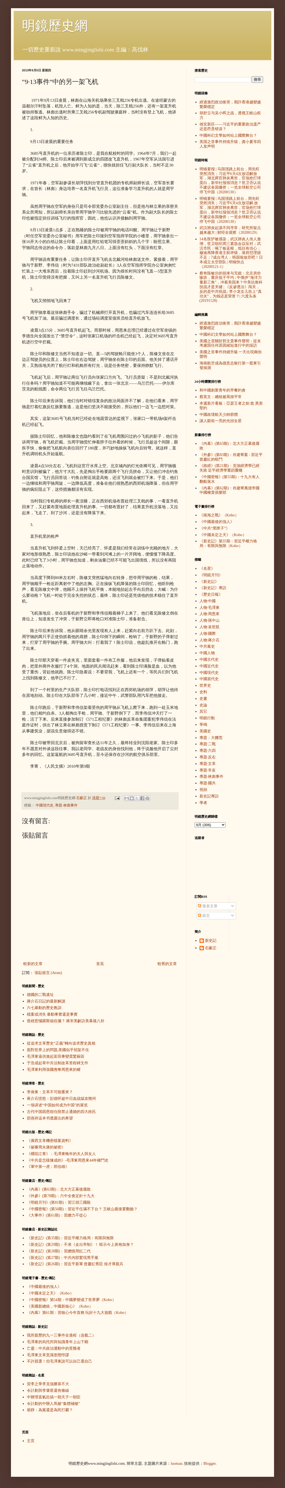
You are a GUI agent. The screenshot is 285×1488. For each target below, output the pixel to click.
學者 (203, 803)
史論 (203, 705)
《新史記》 (209, 582)
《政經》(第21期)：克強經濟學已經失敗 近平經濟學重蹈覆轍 (230, 468)
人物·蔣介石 (210, 640)
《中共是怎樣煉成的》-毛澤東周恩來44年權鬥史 (68, 1160)
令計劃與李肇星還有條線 (48, 1390)
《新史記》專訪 (213, 588)
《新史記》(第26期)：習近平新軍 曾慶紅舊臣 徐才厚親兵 (75, 1264)
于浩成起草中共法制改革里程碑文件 (57, 1063)
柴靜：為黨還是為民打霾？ (50, 1410)
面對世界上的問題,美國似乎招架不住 (58, 1050)
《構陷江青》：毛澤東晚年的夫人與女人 (61, 1154)
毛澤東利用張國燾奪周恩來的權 (54, 1070)
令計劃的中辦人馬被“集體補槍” (53, 1404)
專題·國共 (208, 783)
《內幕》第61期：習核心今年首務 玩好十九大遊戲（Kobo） (78, 1313)
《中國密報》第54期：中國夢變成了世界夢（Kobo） (71, 1300)
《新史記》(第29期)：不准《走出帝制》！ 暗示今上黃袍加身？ (80, 1245)
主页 (31, 1441)
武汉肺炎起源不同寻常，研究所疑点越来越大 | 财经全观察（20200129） (230, 230)
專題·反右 (208, 757)
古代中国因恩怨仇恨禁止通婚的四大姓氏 (61, 1112)
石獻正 (210, 948)
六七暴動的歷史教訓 (44, 1008)
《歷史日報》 (211, 594)
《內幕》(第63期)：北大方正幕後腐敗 (59, 1189)
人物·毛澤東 (210, 608)
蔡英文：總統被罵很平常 (221, 397)
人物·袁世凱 (210, 627)
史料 (203, 692)
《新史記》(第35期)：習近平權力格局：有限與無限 (70, 1238)
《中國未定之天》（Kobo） (50, 1293)
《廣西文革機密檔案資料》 (50, 1141)
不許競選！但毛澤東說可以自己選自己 (59, 1361)
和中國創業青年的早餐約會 (223, 390)
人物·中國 (208, 601)
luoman (176, 1463)
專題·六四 (208, 751)
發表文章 (208, 906)
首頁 (100, 964)
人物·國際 (208, 634)
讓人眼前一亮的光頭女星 (221, 421)
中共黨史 (207, 646)
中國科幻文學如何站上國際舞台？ (228, 135)
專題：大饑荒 (211, 738)
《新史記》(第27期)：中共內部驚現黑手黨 (62, 1258)
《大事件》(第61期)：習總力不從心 (57, 1215)
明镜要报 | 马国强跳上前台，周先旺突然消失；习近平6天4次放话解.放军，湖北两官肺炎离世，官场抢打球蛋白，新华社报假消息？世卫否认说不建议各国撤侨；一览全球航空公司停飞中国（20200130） (230, 210)
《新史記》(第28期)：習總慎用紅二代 (59, 1251)
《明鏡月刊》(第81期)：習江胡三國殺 (59, 1202)
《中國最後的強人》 (44, 1287)
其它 (203, 711)
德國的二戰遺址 (40, 995)
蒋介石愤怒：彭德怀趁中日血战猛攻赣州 (61, 1099)
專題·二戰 (208, 744)
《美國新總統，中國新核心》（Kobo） (60, 1306)
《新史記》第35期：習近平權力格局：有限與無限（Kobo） (228, 543)
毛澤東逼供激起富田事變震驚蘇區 (55, 1056)
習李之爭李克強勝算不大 (48, 1384)
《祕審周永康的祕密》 (46, 1147)
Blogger (209, 1463)
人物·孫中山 (210, 620)
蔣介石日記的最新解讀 (46, 1001)
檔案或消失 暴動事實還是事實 (52, 1014)
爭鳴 (203, 725)
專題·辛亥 (208, 770)
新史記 (210, 941)
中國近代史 (209, 666)
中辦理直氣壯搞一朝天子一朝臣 (54, 1397)
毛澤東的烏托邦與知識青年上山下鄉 (57, 1342)
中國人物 (207, 653)
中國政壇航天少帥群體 (219, 415)
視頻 (203, 790)
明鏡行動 (207, 718)
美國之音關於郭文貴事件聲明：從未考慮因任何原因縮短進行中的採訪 (230, 343)
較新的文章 (32, 964)
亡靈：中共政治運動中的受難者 (54, 1348)
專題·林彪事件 (66, 805)
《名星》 (207, 568)
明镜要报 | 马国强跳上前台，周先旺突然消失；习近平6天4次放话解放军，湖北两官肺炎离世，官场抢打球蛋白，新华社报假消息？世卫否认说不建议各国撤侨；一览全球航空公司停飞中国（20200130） (230, 180)
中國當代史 (209, 679)
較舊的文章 (167, 964)
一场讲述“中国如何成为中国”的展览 (57, 1105)
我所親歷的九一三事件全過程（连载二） (61, 1335)
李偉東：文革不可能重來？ (50, 1092)
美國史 (205, 731)
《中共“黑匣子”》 (215, 528)
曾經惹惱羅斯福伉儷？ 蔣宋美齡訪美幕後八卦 (66, 1021)
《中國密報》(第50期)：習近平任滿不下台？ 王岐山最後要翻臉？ (82, 1209)
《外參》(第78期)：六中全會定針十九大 (61, 1196)
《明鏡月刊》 (211, 575)
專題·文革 (208, 764)
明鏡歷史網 (55, 25)
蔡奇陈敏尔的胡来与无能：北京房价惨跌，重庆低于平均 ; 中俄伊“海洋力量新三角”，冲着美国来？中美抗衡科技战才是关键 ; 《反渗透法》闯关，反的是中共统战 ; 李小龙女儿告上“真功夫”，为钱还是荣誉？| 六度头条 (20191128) (231, 287)
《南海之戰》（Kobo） (219, 515)
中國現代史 (44, 805)
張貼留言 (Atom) (48, 973)
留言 (204, 916)
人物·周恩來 (210, 614)
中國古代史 (209, 659)
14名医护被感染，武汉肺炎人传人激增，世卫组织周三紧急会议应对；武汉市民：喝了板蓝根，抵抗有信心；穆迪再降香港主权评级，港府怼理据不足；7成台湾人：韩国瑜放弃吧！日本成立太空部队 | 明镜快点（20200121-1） (231, 253)
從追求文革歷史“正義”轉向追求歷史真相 (61, 1043)
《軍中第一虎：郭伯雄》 (48, 1167)
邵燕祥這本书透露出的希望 (50, 1118)
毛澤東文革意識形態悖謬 (48, 1355)
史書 (203, 699)
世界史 (205, 685)
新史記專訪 (209, 796)
